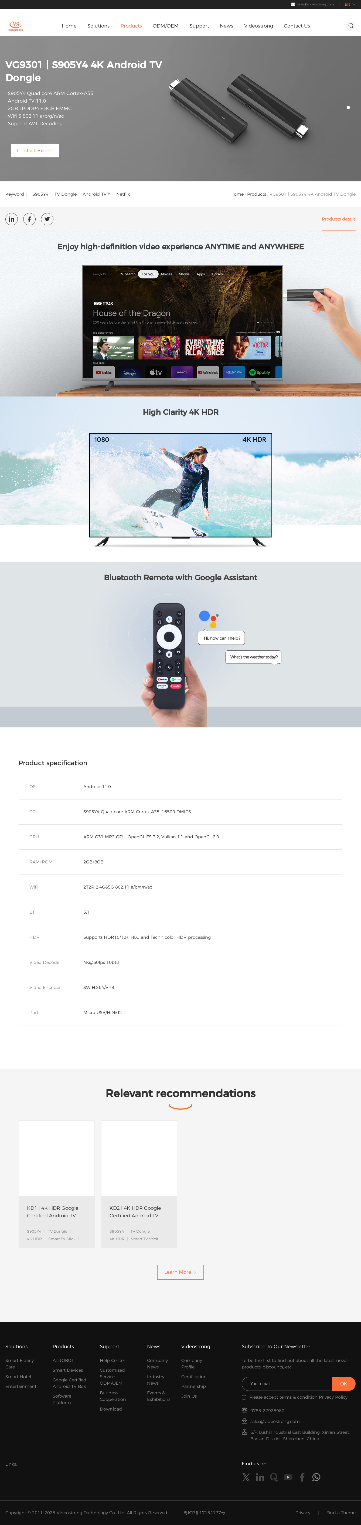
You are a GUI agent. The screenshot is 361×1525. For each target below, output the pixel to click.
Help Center (112, 1360)
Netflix (123, 194)
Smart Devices (68, 1370)
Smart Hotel (18, 1376)
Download (111, 1409)
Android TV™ (96, 194)
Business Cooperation (113, 1396)
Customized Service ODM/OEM (112, 1377)
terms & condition (299, 1397)
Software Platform (62, 1399)
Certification (194, 1376)
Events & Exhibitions (158, 1396)
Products (256, 194)
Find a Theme (341, 1512)
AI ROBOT (63, 1360)
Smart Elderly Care (19, 1364)
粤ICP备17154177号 (204, 1512)
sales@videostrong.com (315, 4)
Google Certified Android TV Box (69, 1383)
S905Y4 (40, 194)
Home (237, 194)
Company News (157, 1364)
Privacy (302, 1512)
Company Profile (191, 1364)
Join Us (189, 1396)
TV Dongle (66, 194)
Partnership (193, 1386)
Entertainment (20, 1386)
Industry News (155, 1380)
